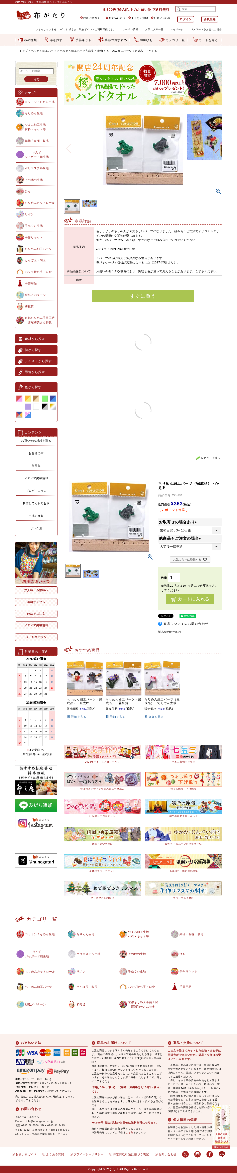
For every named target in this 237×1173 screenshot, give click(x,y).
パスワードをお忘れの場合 (206, 29)
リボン (29, 214)
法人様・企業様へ (36, 590)
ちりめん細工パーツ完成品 (77, 50)
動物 (100, 50)
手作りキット (34, 237)
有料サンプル (36, 602)
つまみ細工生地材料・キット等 (35, 127)
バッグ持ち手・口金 (38, 271)
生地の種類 (36, 515)
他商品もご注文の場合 (181, 538)
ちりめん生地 (34, 113)
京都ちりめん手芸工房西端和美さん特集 (40, 320)
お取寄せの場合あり (179, 522)
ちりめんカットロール (40, 202)
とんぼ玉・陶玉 (35, 260)
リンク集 (36, 528)
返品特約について (170, 632)
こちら (129, 1132)
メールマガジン (36, 637)
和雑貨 (29, 306)
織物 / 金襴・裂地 (37, 140)
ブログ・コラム (36, 490)
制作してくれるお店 (36, 503)
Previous (69, 146)
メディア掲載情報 (36, 478)
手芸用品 (31, 283)
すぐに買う (143, 296)
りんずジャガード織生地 (37, 154)
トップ (23, 50)
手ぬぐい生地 (34, 225)
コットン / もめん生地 (40, 101)
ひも (28, 191)
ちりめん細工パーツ (43, 50)
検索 (36, 79)
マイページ (177, 29)
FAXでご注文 (36, 613)
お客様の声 (36, 453)
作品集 (36, 465)
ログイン (186, 19)
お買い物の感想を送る (36, 440)
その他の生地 (34, 179)
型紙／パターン (35, 295)
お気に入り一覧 (154, 29)
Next (217, 146)
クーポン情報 (130, 29)
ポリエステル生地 (37, 168)
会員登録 (210, 19)
